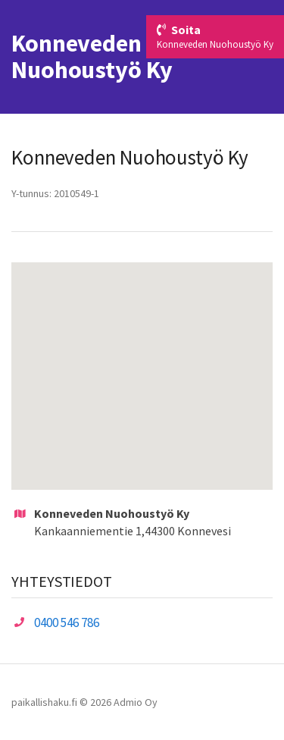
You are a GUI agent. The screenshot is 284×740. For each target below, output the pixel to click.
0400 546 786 (66, 622)
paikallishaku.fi (44, 702)
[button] (142, 362)
